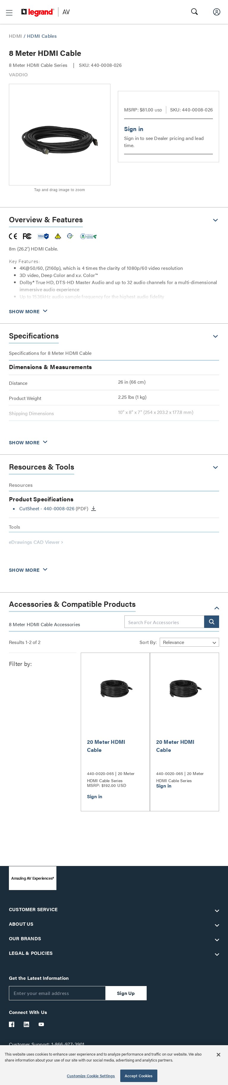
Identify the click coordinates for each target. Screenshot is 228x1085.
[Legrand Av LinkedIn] (27, 1024)
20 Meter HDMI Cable (106, 745)
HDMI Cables (42, 35)
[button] (9, 12)
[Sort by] (189, 642)
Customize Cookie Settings (91, 1075)
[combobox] (164, 622)
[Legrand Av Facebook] (12, 1024)
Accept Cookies (139, 1075)
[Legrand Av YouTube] (42, 1024)
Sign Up (126, 993)
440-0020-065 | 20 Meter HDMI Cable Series (111, 776)
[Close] (218, 1054)
